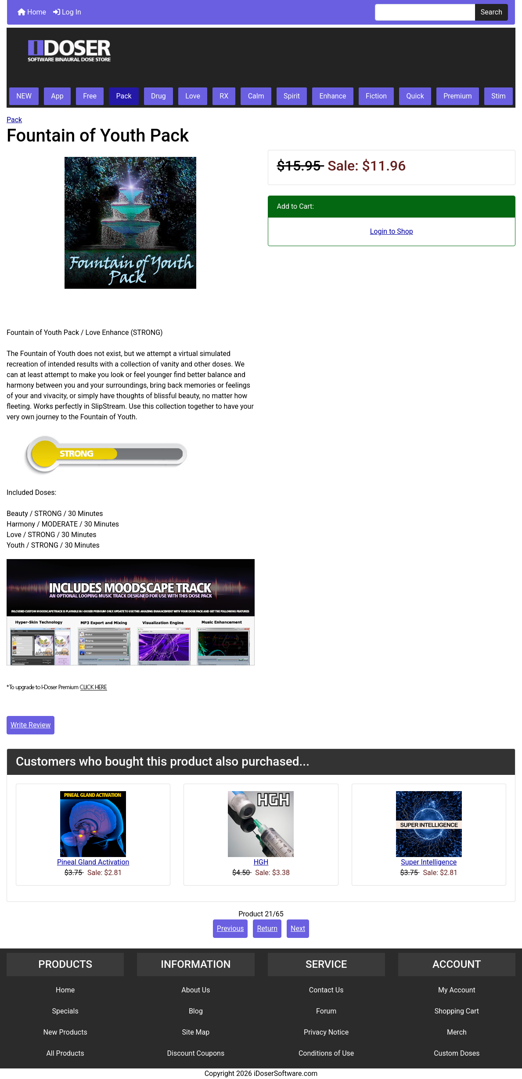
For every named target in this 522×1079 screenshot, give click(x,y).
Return (267, 928)
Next (298, 928)
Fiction (376, 96)
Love (192, 96)
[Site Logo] (261, 58)
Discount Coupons (196, 1053)
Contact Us (326, 990)
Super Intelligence (429, 862)
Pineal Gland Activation (93, 862)
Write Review (30, 725)
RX (224, 96)
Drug (158, 96)
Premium (457, 96)
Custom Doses (456, 1053)
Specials (65, 1011)
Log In (67, 12)
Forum (326, 1011)
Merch (457, 1032)
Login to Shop (391, 231)
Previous (230, 928)
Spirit (292, 96)
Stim (498, 96)
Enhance (332, 96)
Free (90, 96)
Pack (123, 96)
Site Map (196, 1032)
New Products (65, 1032)
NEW (24, 96)
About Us (195, 990)
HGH (261, 862)
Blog (196, 1011)
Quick (415, 96)
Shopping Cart (457, 1011)
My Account (456, 990)
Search (491, 12)
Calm (256, 96)
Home (32, 12)
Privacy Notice (326, 1032)
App (57, 96)
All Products (65, 1053)
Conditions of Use (326, 1053)
